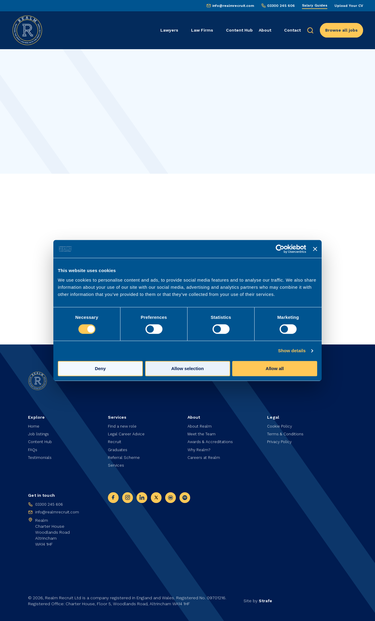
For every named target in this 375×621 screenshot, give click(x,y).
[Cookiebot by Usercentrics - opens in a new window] (280, 248)
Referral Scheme (125, 456)
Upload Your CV (348, 6)
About (265, 30)
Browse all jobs (341, 30)
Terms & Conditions (286, 431)
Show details (292, 350)
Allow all (275, 368)
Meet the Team (203, 431)
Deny (100, 368)
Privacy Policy (280, 439)
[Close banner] (315, 249)
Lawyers (169, 30)
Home (34, 422)
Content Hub (239, 30)
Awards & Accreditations (212, 439)
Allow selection (187, 368)
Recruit (115, 439)
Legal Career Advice (128, 431)
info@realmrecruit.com (233, 6)
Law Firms (202, 30)
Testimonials (41, 456)
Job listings (39, 431)
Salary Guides (314, 5)
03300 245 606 (281, 6)
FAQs (33, 447)
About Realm (201, 422)
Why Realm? (200, 447)
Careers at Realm (205, 456)
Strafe (265, 600)
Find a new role (123, 422)
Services (116, 464)
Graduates (118, 447)
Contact (292, 30)
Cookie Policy (280, 422)
